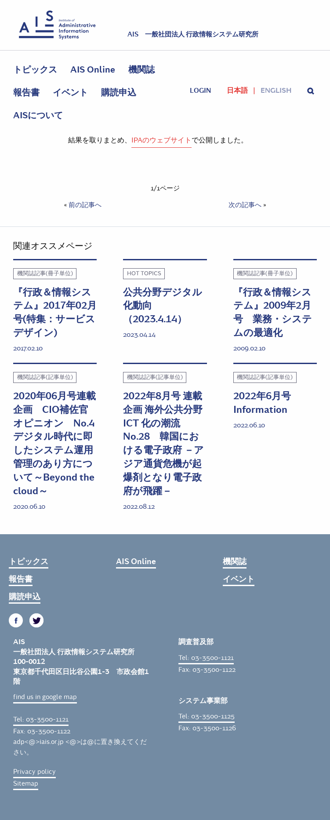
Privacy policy (34, 772)
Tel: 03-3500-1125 (206, 716)
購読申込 (118, 92)
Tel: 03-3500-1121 (41, 719)
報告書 (26, 92)
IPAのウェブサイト (161, 140)
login (200, 91)
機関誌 (141, 69)
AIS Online (92, 69)
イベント (70, 92)
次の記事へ (244, 205)
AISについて (38, 115)
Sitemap (25, 783)
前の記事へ (85, 205)
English (276, 90)
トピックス (35, 69)
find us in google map (45, 697)
